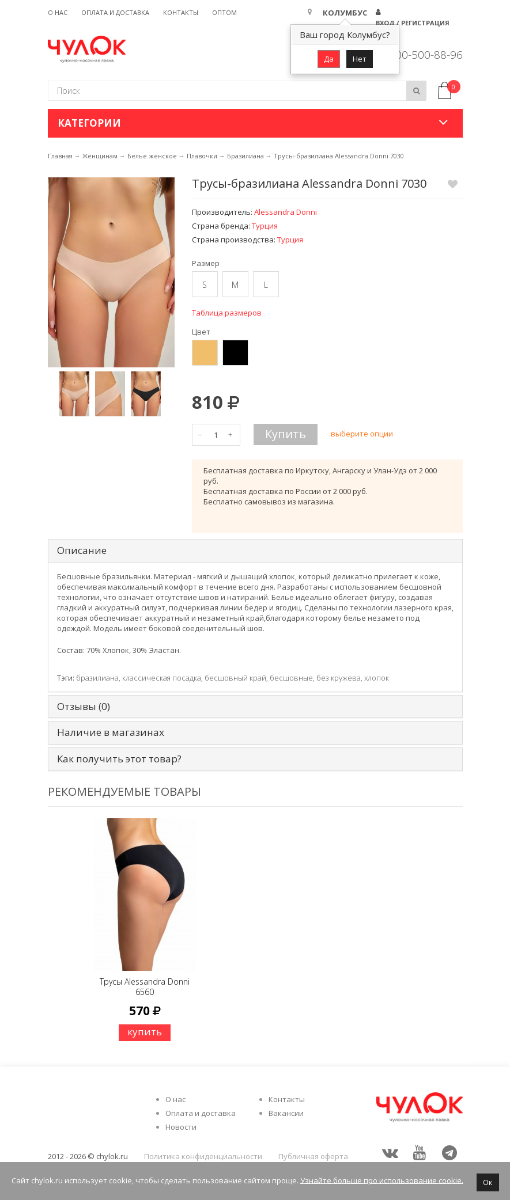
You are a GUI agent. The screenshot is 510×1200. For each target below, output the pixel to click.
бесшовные (291, 678)
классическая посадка (161, 678)
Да (329, 59)
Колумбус (345, 12)
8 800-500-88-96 (421, 54)
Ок (488, 1182)
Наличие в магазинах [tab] (110, 732)
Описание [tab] (82, 550)
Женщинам (100, 155)
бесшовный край (235, 678)
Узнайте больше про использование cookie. (381, 1180)
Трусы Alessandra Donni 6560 (145, 986)
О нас (57, 12)
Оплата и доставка (115, 12)
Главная (60, 155)
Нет (360, 59)
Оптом (224, 12)
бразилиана (97, 678)
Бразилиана (245, 155)
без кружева (338, 678)
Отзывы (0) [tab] (83, 706)
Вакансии (286, 1113)
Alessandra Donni (285, 212)
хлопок (376, 678)
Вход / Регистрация (412, 22)
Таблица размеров (227, 312)
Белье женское (152, 155)
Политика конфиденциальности (203, 1156)
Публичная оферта (313, 1156)
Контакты (180, 12)
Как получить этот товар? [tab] (119, 759)
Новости (181, 1127)
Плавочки (202, 155)
